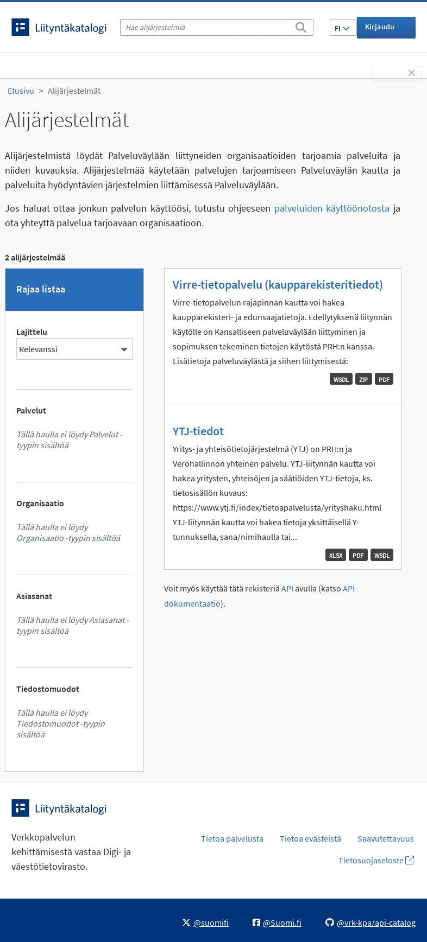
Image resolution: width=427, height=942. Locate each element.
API (287, 588)
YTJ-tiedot (198, 430)
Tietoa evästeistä (310, 838)
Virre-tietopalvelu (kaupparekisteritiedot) (278, 284)
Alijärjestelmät (74, 90)
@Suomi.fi (277, 922)
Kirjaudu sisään (380, 30)
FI (342, 28)
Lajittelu (31, 331)
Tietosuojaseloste (376, 860)
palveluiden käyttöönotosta (332, 208)
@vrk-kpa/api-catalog (370, 922)
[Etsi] (301, 25)
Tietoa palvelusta (232, 838)
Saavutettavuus (385, 838)
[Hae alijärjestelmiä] (216, 27)
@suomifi (205, 922)
